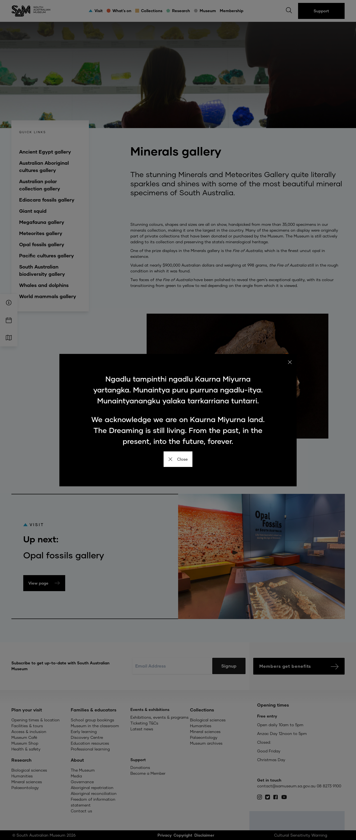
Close (178, 459)
